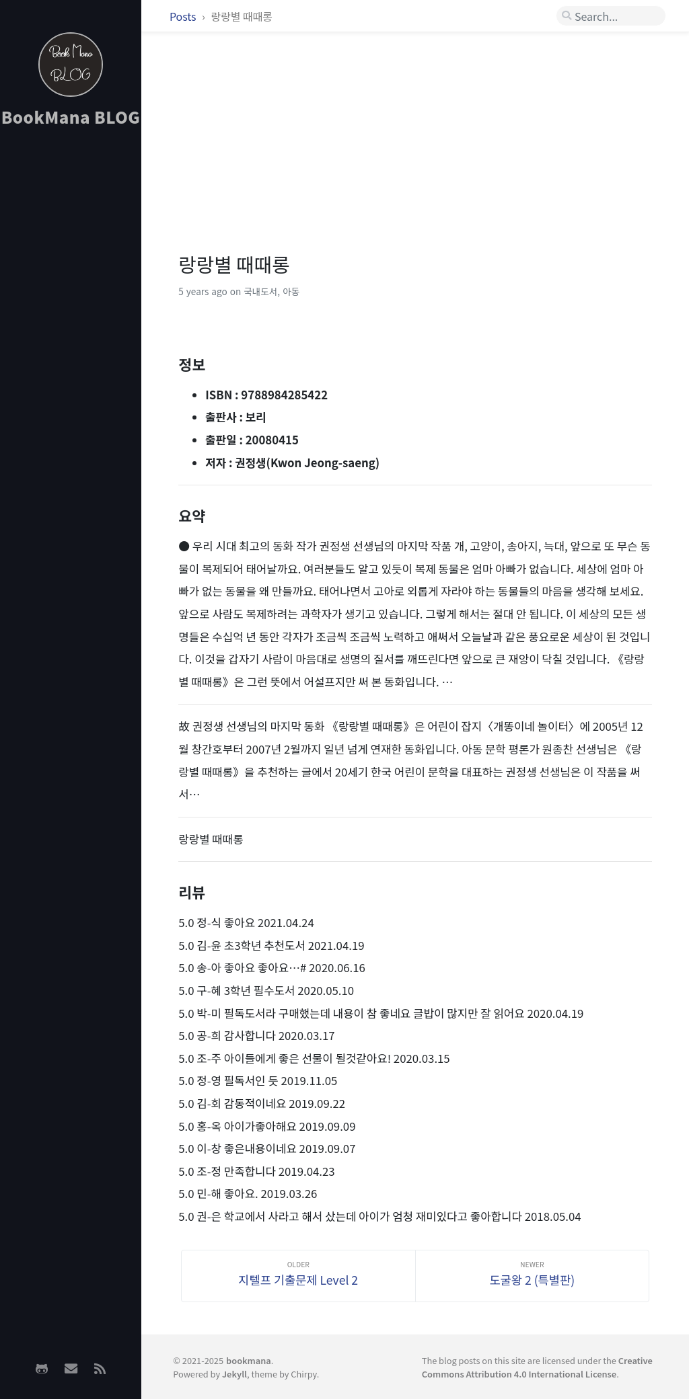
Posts (184, 16)
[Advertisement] (70, 350)
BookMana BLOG (71, 116)
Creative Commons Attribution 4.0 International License (537, 1367)
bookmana (248, 1360)
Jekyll (234, 1373)
